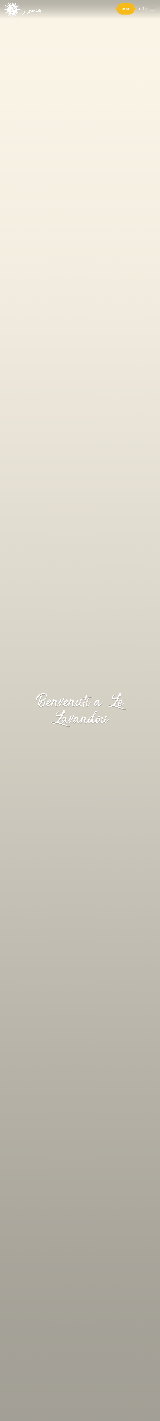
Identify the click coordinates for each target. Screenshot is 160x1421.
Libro (125, 9)
